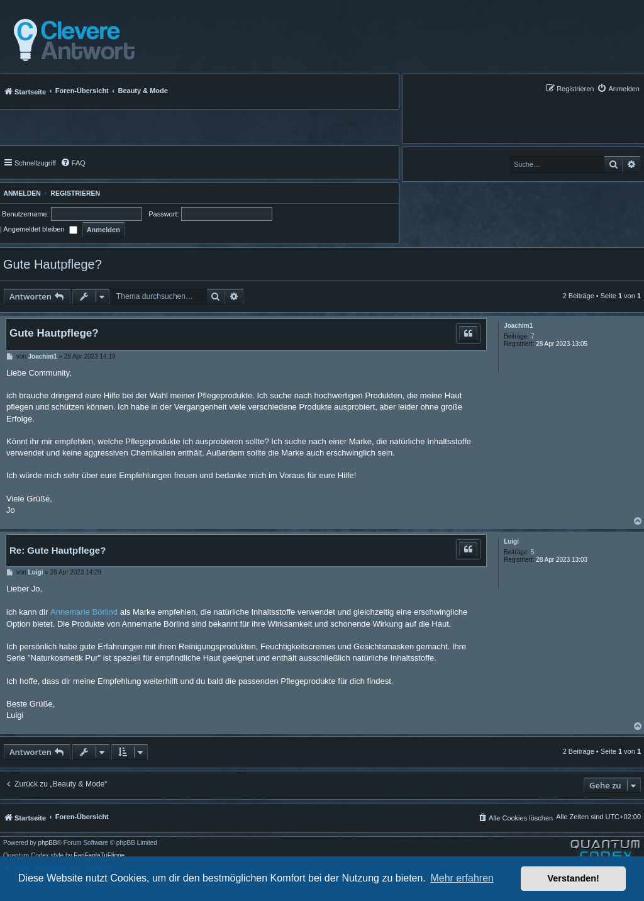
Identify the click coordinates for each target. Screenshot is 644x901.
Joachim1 (518, 325)
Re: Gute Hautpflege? (57, 550)
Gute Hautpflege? (52, 264)
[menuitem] (618, 88)
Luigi (511, 541)
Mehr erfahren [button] (462, 878)
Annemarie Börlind (84, 612)
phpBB (47, 843)
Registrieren (75, 193)
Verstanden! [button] (573, 878)
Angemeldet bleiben (40, 229)
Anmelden (20, 193)
